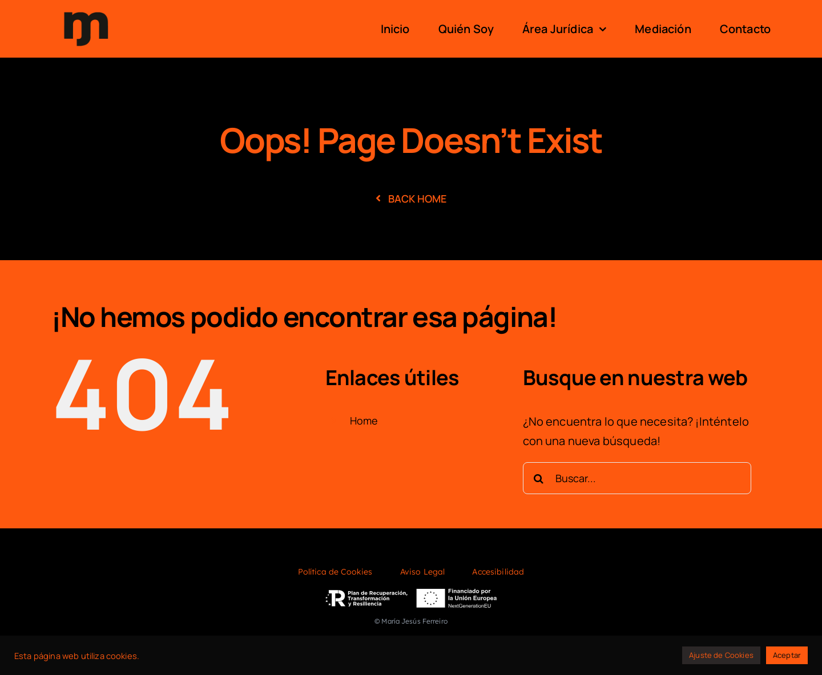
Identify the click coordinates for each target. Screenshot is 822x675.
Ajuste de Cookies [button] (721, 655)
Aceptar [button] (787, 655)
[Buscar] (539, 478)
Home (364, 420)
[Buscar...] (637, 478)
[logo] (85, 10)
